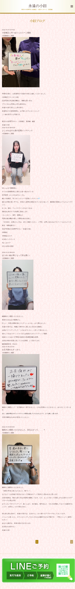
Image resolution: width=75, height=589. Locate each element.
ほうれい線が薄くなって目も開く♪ (16, 255)
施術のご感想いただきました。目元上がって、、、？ (23, 430)
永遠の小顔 (37, 6)
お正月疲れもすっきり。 (12, 350)
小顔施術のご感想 (8, 36)
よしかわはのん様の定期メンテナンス (17, 130)
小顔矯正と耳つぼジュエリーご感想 (16, 33)
